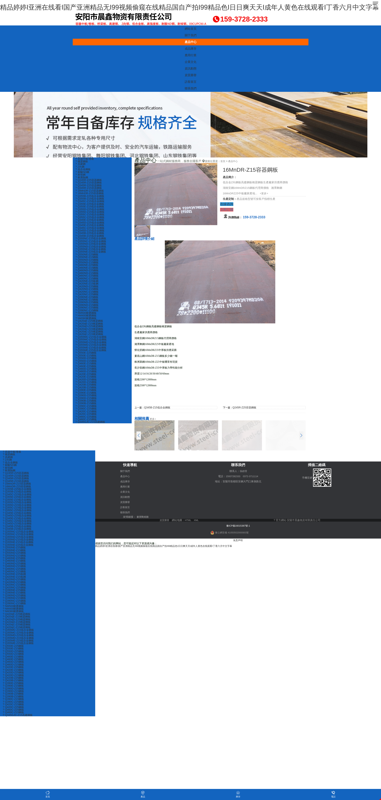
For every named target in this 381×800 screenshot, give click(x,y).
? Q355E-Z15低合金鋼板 (91, 208)
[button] (301, 435)
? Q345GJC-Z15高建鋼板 (91, 432)
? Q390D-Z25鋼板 (87, 405)
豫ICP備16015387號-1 (238, 525)
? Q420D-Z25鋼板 (87, 388)
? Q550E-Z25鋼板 (87, 360)
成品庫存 (190, 48)
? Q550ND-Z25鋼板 (88, 263)
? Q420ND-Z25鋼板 (88, 291)
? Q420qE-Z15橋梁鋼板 (90, 330)
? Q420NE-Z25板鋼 (88, 286)
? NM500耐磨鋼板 (87, 319)
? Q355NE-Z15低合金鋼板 (92, 252)
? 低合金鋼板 (84, 169)
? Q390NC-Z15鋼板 (88, 316)
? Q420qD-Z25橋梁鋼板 (90, 333)
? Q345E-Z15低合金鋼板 (91, 228)
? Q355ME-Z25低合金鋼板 (92, 358)
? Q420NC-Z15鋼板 (88, 297)
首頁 (223, 161)
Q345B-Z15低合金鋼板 (158, 407)
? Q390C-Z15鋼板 (87, 416)
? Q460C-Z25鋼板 (87, 427)
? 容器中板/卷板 (85, 158)
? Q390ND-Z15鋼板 (88, 311)
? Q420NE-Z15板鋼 (88, 288)
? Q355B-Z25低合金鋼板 (91, 197)
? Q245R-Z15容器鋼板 (89, 183)
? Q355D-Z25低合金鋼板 (91, 211)
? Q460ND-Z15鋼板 (88, 277)
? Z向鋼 (80, 167)
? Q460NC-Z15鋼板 (88, 283)
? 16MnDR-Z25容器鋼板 (91, 194)
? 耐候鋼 (81, 175)
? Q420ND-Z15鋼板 (88, 294)
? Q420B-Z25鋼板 (87, 393)
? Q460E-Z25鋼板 (87, 374)
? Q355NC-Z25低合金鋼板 (92, 241)
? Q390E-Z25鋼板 (87, 399)
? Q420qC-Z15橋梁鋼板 (90, 341)
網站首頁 (190, 28)
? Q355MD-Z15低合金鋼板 (92, 352)
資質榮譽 (190, 75)
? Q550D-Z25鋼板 (87, 366)
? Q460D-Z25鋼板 (87, 377)
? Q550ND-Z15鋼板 (88, 266)
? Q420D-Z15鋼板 (87, 391)
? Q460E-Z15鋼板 (87, 371)
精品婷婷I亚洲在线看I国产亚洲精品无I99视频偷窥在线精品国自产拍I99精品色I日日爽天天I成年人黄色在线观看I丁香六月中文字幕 (189, 7)
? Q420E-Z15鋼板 (87, 385)
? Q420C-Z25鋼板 (87, 424)
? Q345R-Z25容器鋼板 (89, 186)
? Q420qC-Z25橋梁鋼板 (90, 338)
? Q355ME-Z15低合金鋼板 (92, 355)
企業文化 (190, 61)
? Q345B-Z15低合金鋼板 (91, 239)
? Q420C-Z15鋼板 (87, 421)
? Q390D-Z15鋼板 (87, 407)
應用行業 (190, 55)
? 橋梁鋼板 (82, 161)
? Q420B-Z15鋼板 (87, 396)
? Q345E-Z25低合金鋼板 (91, 222)
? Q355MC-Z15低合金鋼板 (92, 344)
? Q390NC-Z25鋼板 (88, 313)
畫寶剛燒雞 (143, 516)
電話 (333, 794)
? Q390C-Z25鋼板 (87, 418)
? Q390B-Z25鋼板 (87, 410)
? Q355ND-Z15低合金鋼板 (92, 250)
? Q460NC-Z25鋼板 (88, 280)
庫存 (238, 794)
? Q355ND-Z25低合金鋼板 (92, 247)
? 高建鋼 (81, 164)
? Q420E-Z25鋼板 (87, 382)
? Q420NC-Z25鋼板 (88, 299)
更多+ (153, 418)
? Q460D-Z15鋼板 (87, 380)
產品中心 (190, 42)
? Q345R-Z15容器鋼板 (89, 189)
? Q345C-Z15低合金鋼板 (91, 203)
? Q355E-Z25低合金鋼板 (91, 205)
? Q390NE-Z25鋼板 (88, 302)
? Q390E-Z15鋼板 (87, 402)
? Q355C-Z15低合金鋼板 (91, 216)
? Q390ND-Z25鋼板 (88, 308)
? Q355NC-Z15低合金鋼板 (92, 244)
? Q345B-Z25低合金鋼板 (91, 236)
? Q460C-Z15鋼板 (87, 429)
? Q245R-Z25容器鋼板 (89, 181)
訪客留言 (190, 81)
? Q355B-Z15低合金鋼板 (91, 200)
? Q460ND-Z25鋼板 (88, 275)
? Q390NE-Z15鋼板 (88, 305)
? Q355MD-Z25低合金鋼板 (92, 349)
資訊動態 (190, 68)
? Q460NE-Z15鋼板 (88, 272)
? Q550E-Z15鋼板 (87, 363)
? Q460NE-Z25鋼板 (88, 269)
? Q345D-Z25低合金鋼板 (91, 225)
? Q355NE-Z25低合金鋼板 (92, 255)
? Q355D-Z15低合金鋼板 (91, 214)
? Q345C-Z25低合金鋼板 (91, 230)
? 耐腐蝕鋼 (82, 178)
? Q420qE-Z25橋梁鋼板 (90, 327)
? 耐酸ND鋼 (83, 172)
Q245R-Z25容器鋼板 (245, 407)
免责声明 (238, 539)
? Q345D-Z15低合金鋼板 (91, 233)
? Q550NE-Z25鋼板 (88, 258)
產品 (143, 794)
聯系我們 (190, 88)
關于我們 (190, 35)
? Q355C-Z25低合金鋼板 (91, 219)
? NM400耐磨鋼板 (87, 322)
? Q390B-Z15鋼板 (87, 413)
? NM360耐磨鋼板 (87, 324)
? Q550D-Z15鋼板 (87, 369)
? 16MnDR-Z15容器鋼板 (91, 192)
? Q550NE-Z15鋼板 (88, 261)
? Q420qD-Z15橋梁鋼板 (90, 335)
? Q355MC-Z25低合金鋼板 (92, 346)
